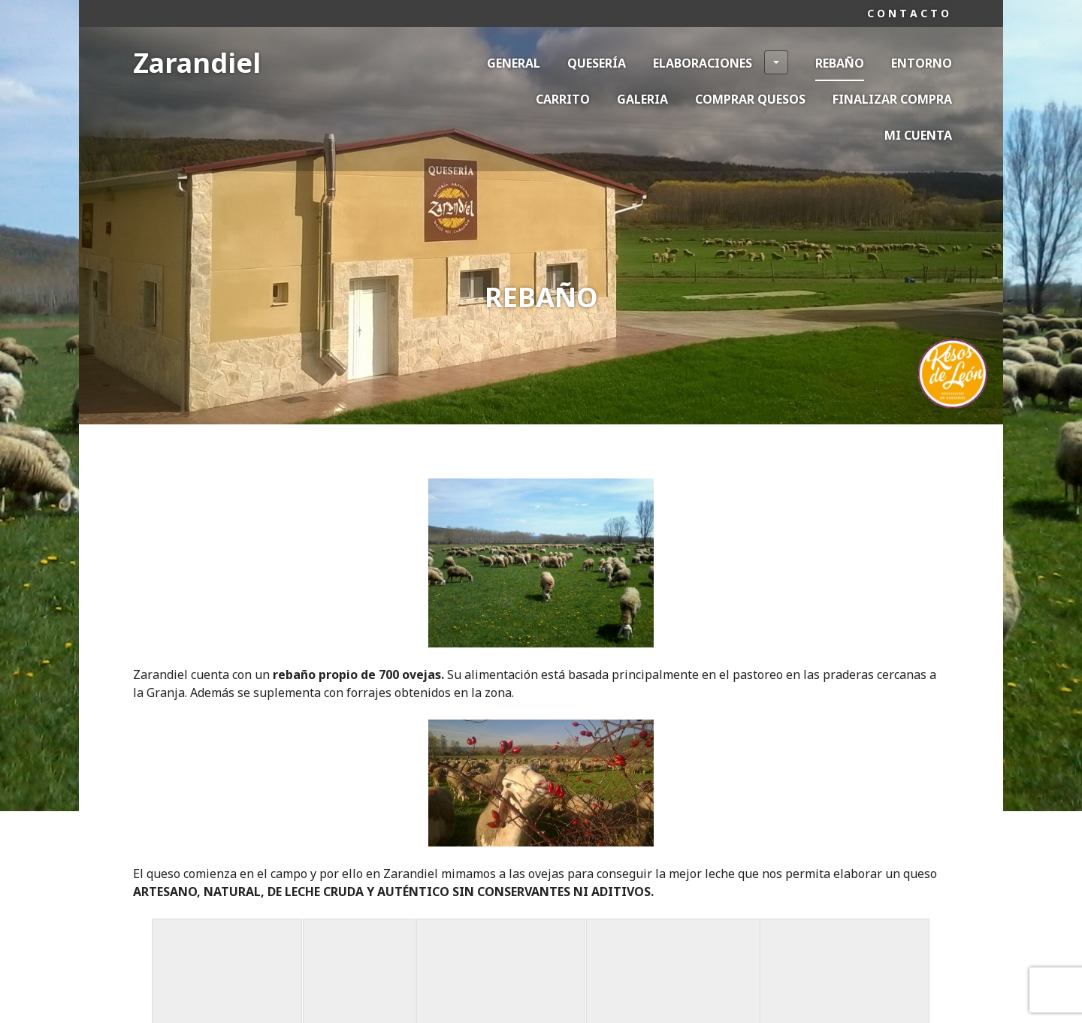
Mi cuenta (918, 135)
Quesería (596, 63)
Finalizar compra (892, 99)
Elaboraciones (720, 62)
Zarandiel (197, 62)
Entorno (921, 63)
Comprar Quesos (750, 99)
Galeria (642, 99)
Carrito (563, 99)
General (513, 63)
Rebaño (839, 63)
